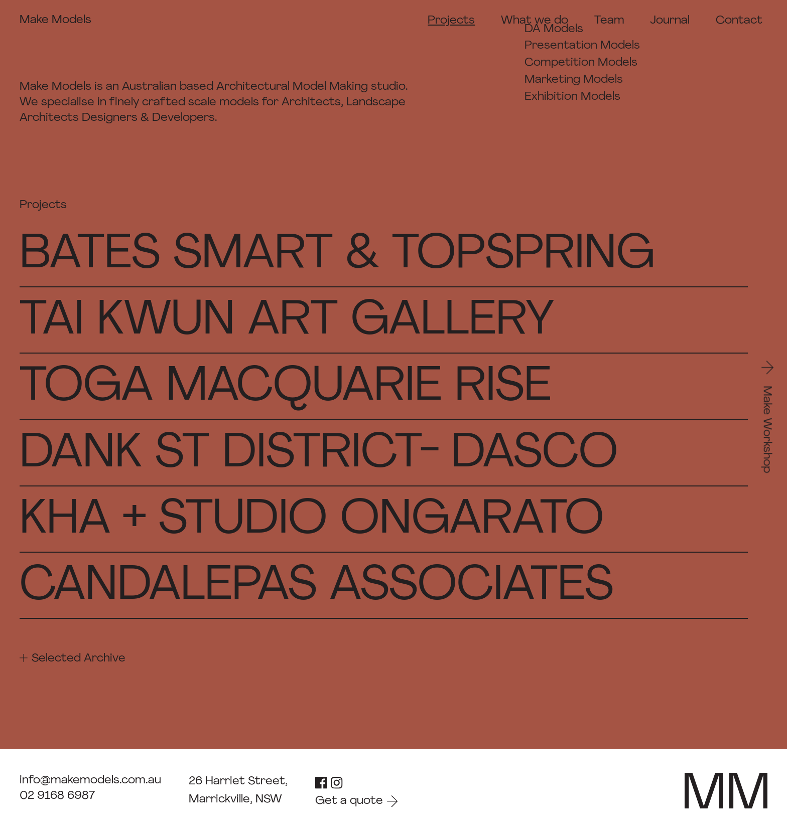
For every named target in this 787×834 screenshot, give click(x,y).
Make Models (55, 20)
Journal (670, 21)
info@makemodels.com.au (90, 780)
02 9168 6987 (57, 796)
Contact (739, 21)
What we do (534, 21)
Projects (451, 21)
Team (609, 21)
